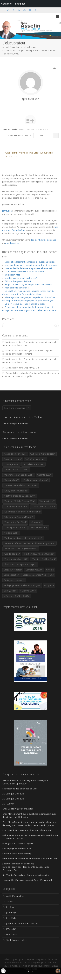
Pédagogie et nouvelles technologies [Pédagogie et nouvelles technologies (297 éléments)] (22, 585)
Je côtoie (10, 907)
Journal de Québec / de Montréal (22, 923)
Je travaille (7, 210)
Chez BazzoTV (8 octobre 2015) (17, 808)
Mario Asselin (12, 342)
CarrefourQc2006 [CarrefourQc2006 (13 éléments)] (34, 569)
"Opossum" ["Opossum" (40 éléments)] (36, 522)
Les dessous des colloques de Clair (19, 788)
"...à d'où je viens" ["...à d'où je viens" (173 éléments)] (13, 459)
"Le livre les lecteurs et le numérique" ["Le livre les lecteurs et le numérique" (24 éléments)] (22, 511)
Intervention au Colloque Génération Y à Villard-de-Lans (29, 858)
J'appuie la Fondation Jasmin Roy (18, 863)
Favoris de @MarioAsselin (15, 438)
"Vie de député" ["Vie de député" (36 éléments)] (12, 553)
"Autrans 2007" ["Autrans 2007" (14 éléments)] (11, 480)
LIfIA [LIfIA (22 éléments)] (52, 574)
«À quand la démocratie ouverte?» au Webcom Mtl (27, 880)
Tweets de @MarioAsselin (15, 423)
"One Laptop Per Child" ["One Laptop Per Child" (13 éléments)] (15, 522)
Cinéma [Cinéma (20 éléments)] (50, 569)
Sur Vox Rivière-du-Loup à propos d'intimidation (25, 875)
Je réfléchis (11, 918)
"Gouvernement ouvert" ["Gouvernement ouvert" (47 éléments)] (16, 506)
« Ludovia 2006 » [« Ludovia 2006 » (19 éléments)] (28, 590)
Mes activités (10, 129)
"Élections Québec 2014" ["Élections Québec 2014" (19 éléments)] (44, 559)
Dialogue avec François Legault (17, 843)
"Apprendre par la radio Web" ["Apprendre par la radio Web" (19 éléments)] (19, 474)
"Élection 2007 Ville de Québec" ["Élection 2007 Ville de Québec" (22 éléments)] (38, 553)
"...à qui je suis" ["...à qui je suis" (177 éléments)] (11, 464)
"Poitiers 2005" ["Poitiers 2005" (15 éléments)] (11, 532)
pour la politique (13, 243)
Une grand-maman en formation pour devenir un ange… (31, 265)
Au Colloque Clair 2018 (13, 798)
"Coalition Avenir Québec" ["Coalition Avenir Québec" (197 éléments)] (35, 480)
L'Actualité (11, 929)
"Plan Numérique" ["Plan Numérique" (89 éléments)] (39, 527)
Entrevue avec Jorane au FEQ (16, 853)
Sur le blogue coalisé (16, 940)
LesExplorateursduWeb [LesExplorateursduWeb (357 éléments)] (34, 574)
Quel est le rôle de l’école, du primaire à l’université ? (29, 268)
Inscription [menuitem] (20, 3)
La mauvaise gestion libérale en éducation (24, 271)
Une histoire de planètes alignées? (21, 278)
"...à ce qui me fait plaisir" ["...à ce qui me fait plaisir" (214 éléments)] (42, 453)
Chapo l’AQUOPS (31, 367)
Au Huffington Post (15, 896)
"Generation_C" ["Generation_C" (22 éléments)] (47, 501)
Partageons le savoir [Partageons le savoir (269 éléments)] (14, 580)
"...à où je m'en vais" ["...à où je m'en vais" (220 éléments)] (35, 459)
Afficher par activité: (19, 135)
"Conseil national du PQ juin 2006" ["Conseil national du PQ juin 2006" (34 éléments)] (20, 485)
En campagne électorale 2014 (16, 848)
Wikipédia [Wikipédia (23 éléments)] (49, 585)
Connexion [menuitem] (6, 3)
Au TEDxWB (8, 803)
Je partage (11, 912)
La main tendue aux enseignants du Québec (25, 304)
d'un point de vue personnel (43, 240)
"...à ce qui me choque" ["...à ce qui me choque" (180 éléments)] (15, 453)
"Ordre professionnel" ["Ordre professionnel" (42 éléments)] (15, 527)
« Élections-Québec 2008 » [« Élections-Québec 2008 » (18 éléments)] (16, 596)
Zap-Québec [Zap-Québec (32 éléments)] (10, 590)
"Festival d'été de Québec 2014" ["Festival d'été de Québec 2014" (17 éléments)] (19, 501)
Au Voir (9, 901)
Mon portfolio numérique (17, 287)
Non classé (11, 934)
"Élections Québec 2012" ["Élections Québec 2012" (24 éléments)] (16, 559)
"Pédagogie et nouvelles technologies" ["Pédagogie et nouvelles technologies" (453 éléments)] (23, 538)
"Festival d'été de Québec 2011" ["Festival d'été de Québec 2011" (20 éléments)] (19, 495)
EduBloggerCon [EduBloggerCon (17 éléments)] (11, 574)
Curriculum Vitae (12, 274)
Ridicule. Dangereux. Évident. (18, 281)
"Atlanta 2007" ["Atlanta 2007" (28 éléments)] (44, 474)
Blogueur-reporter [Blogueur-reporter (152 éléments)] (13, 569)
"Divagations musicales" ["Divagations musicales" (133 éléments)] (16, 490)
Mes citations (26, 129)
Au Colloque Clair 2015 (13, 793)
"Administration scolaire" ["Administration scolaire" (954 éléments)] (16, 469)
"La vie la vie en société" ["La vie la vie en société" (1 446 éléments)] (44, 506)
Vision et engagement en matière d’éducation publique (30, 262)
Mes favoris (42, 129)
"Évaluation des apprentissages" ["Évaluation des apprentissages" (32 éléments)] (20, 564)
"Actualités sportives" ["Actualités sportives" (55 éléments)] (33, 464)
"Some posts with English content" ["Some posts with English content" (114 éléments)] (21, 548)
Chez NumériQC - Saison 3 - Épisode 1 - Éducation (26, 830)
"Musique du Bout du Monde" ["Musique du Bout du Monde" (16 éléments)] (18, 517)
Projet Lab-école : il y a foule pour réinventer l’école (28, 284)
